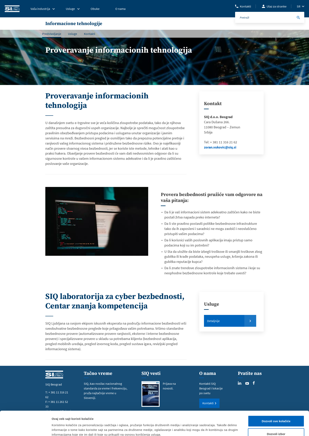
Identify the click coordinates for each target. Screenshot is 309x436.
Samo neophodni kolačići (276, 425)
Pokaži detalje (209, 426)
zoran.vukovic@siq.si (220, 147)
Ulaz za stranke (277, 6)
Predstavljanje (51, 34)
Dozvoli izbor (276, 412)
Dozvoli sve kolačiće (276, 399)
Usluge (72, 34)
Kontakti (245, 6)
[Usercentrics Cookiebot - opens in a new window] (25, 428)
